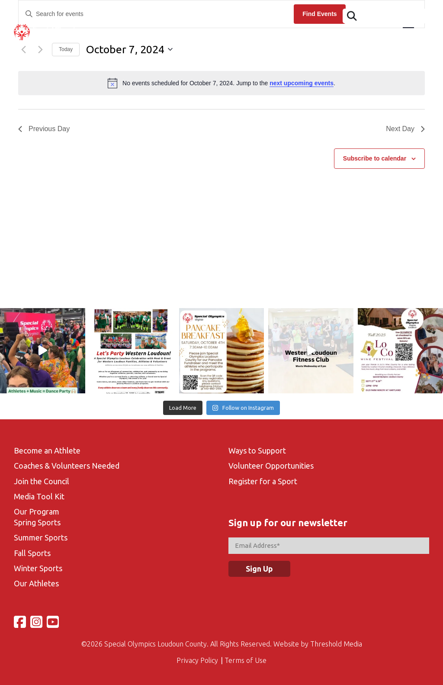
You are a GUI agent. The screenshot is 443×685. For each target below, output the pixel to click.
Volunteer (295, 37)
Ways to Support (257, 450)
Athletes (136, 37)
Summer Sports (40, 537)
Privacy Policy (197, 660)
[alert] (221, 83)
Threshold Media (336, 644)
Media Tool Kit (39, 496)
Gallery (337, 37)
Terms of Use (245, 660)
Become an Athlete (47, 450)
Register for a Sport (262, 481)
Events (175, 37)
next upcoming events (302, 83)
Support (415, 37)
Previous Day (44, 128)
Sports (254, 37)
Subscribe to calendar (374, 158)
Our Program (36, 511)
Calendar (215, 37)
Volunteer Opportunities (271, 465)
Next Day (405, 128)
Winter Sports (38, 568)
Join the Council (41, 481)
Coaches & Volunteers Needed (66, 465)
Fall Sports (32, 553)
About (98, 37)
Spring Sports (37, 522)
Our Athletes (36, 583)
